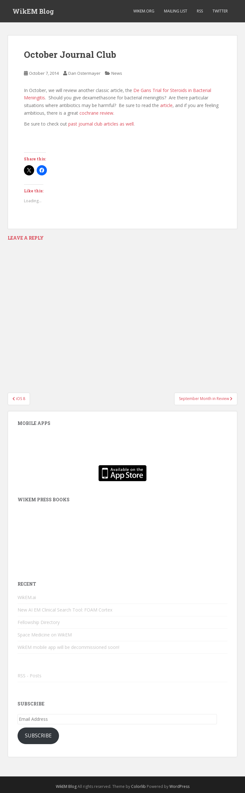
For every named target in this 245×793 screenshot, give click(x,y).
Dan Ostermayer (84, 73)
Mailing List (175, 11)
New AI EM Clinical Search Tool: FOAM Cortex (65, 610)
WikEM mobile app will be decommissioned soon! (68, 647)
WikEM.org (143, 11)
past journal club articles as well (100, 124)
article (166, 105)
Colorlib (138, 786)
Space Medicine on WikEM (45, 635)
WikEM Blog (33, 11)
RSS (200, 11)
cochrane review (96, 113)
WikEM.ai (27, 597)
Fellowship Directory (39, 622)
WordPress (179, 786)
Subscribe (38, 735)
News (116, 73)
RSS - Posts (29, 676)
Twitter (220, 11)
